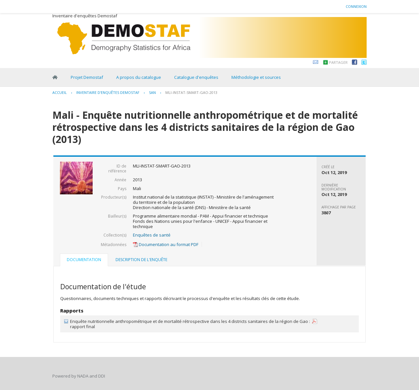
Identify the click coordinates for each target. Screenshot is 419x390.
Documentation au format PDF (165, 244)
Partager (338, 62)
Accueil (59, 92)
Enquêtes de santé (152, 235)
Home (55, 77)
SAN (152, 92)
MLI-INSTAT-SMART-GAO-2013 (191, 92)
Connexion (356, 6)
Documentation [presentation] (84, 259)
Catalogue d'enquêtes (196, 77)
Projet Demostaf (87, 77)
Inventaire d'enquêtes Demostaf (107, 92)
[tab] (84, 260)
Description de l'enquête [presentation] (141, 259)
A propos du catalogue (138, 77)
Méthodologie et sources (256, 77)
